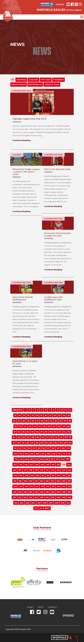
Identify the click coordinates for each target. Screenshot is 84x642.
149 (32, 475)
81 (32, 443)
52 (19, 432)
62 (64, 432)
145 (69, 470)
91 (20, 448)
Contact (52, 607)
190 (14, 497)
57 (41, 432)
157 (14, 481)
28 (23, 421)
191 (19, 497)
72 (52, 437)
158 (20, 481)
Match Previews (18, 84)
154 (58, 475)
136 (19, 470)
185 (47, 492)
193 (30, 497)
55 (32, 432)
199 (63, 497)
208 (56, 503)
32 (42, 421)
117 (36, 459)
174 (47, 486)
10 (62, 410)
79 (23, 443)
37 (65, 421)
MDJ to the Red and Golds (57, 169)
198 (58, 497)
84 (46, 443)
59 (51, 432)
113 (16, 459)
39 (15, 426)
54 (28, 432)
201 (15, 503)
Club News (21, 80)
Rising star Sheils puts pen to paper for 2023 (57, 234)
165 (58, 481)
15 (24, 415)
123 (67, 459)
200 (69, 497)
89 (70, 443)
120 (51, 459)
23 (59, 415)
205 (39, 503)
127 (31, 465)
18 (37, 415)
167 (69, 481)
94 (34, 448)
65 (19, 437)
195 (41, 497)
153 (53, 475)
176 (58, 486)
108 (48, 454)
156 (68, 475)
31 (37, 421)
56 (37, 432)
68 (33, 437)
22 (55, 415)
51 (14, 432)
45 (44, 426)
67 (28, 437)
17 (32, 415)
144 (64, 470)
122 (62, 459)
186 (52, 492)
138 (30, 470)
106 (37, 454)
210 (68, 503)
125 (20, 465)
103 (20, 454)
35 (56, 421)
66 (23, 437)
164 (52, 481)
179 (14, 492)
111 (64, 454)
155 (63, 475)
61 (60, 432)
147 (20, 475)
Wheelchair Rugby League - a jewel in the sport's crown (26, 172)
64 (14, 437)
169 (20, 486)
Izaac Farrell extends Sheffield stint (22, 298)
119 (46, 459)
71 (47, 437)
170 (26, 486)
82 (37, 443)
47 (54, 426)
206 (45, 503)
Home (30, 607)
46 (49, 426)
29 (28, 421)
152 (47, 475)
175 (52, 486)
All (12, 80)
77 (14, 443)
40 (20, 426)
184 (41, 492)
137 (25, 470)
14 (20, 415)
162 (41, 481)
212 (40, 508)
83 (41, 443)
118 (41, 459)
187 (58, 492)
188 (63, 492)
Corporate (33, 80)
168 (15, 486)
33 (46, 421)
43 (34, 426)
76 (70, 437)
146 (15, 475)
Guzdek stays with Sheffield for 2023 (53, 298)
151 (42, 475)
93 (29, 448)
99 (58, 448)
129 (42, 465)
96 (43, 448)
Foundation (58, 80)
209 (62, 503)
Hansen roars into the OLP (29, 118)
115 (26, 459)
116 (31, 459)
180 (20, 492)
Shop (40, 607)
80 (28, 443)
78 (18, 443)
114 (21, 459)
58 (46, 432)
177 (63, 486)
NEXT (47, 508)
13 (15, 415)
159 (25, 481)
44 (39, 426)
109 (53, 454)
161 (36, 481)
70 (43, 437)
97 (48, 448)
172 (36, 486)
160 (30, 481)
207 (50, 503)
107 (42, 454)
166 (63, 481)
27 (19, 421)
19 (41, 415)
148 (26, 475)
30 (33, 421)
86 (56, 443)
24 (64, 415)
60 (55, 432)
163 (47, 481)
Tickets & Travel (52, 84)
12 (70, 410)
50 (68, 426)
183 (36, 492)
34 (51, 421)
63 (69, 432)
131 (53, 465)
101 (68, 448)
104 (26, 454)
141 (47, 470)
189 (69, 492)
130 (47, 465)
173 (42, 486)
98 (53, 448)
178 (69, 486)
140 (41, 470)
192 (25, 497)
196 (47, 497)
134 (69, 465)
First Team (46, 80)
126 (25, 465)
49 (63, 426)
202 (21, 503)
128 (36, 465)
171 (31, 486)
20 (46, 415)
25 (69, 415)
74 (61, 437)
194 (36, 497)
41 (25, 426)
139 (36, 470)
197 (52, 497)
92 (24, 448)
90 (15, 448)
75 (65, 437)
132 (58, 465)
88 (65, 443)
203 (27, 503)
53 (23, 432)
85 (51, 443)
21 (50, 415)
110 (59, 454)
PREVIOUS (17, 410)
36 (60, 421)
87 (61, 443)
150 (37, 475)
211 (35, 508)
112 (69, 454)
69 (38, 437)
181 (25, 492)
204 (33, 503)
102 (15, 454)
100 (63, 448)
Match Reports (35, 84)
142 (52, 470)
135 (14, 470)
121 (57, 459)
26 (14, 421)
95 (39, 448)
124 (15, 465)
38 (70, 421)
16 (28, 415)
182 (30, 492)
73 (56, 437)
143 (58, 470)
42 (30, 426)
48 (59, 426)
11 (66, 410)
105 (31, 454)
